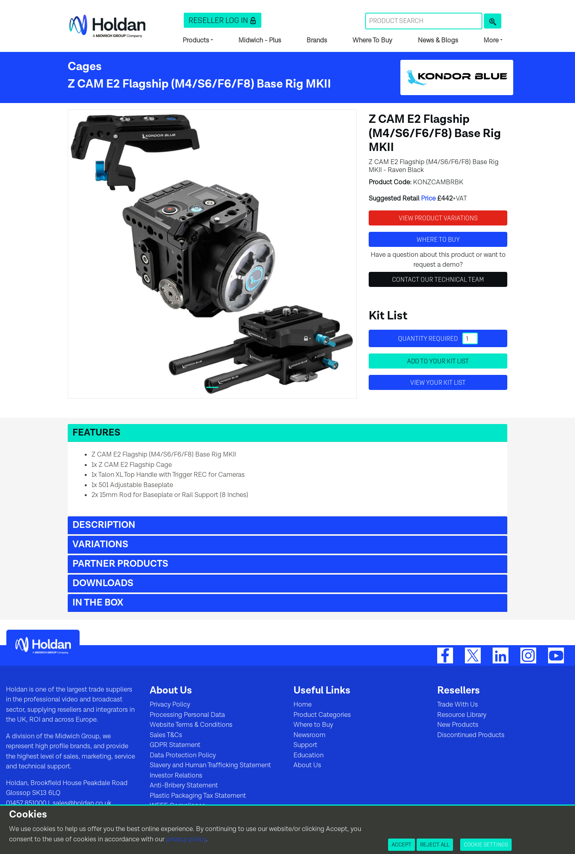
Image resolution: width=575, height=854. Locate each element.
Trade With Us (457, 704)
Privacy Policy (170, 704)
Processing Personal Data (187, 715)
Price (428, 198)
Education (308, 755)
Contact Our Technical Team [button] (438, 279)
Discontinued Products (471, 735)
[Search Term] (423, 21)
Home (302, 704)
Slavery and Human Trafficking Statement (210, 765)
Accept (401, 844)
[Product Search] (492, 21)
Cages (85, 66)
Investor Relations (176, 775)
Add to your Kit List (438, 361)
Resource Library (461, 715)
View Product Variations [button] (438, 218)
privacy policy (186, 839)
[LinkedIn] (500, 655)
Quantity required (438, 338)
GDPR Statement (175, 745)
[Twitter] (473, 655)
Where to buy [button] (438, 239)
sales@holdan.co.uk (81, 803)
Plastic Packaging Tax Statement (198, 795)
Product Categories (322, 715)
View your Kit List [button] (438, 382)
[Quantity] (470, 338)
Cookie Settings (486, 844)
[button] (222, 20)
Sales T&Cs (166, 735)
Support (305, 745)
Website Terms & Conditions (191, 724)
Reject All (434, 844)
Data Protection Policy (183, 755)
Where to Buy (313, 724)
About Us (307, 765)
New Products (457, 724)
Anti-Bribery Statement (184, 785)
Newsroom (309, 735)
